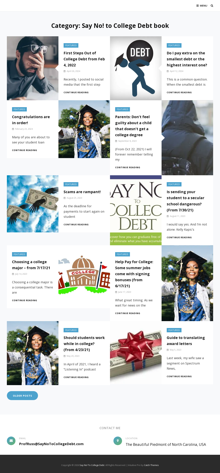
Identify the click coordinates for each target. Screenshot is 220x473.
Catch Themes (151, 465)
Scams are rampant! (82, 192)
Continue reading (76, 92)
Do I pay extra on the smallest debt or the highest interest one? (187, 59)
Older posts (22, 395)
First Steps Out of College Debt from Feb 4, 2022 (84, 59)
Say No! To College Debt (92, 465)
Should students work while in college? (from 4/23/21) (84, 343)
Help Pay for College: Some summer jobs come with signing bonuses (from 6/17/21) (134, 273)
